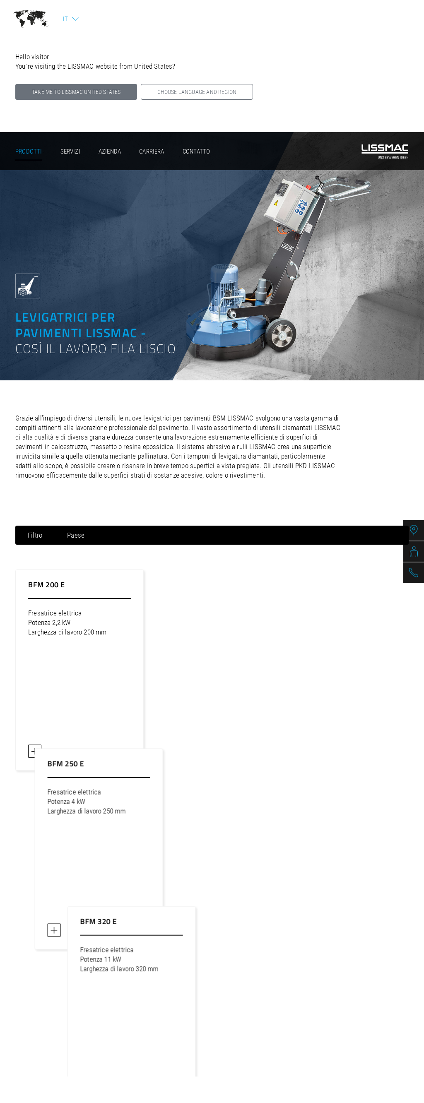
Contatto (196, 151)
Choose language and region (196, 92)
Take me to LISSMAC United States (76, 92)
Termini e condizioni (250, 1011)
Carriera (151, 151)
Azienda (110, 151)
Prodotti (28, 151)
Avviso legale (98, 1011)
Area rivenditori (321, 1011)
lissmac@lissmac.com (253, 958)
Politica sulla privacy (168, 1011)
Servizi (70, 151)
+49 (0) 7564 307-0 (187, 958)
